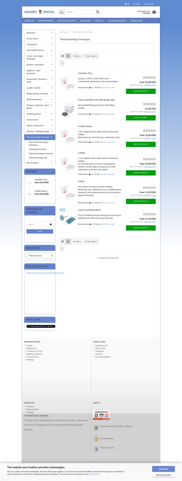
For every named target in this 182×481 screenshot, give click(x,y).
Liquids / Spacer (33, 88)
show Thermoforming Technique (38, 143)
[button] (127, 4)
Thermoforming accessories (41, 153)
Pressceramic (32, 120)
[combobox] (77, 56)
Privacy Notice (94, 474)
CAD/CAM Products (35, 50)
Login (40, 231)
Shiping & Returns (34, 354)
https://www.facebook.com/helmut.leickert (45, 273)
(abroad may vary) (108, 88)
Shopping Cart (101, 345)
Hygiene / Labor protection (33, 71)
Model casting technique (37, 94)
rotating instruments (38, 149)
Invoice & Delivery (66, 21)
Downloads (136, 21)
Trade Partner (45, 21)
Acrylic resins (32, 38)
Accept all (163, 469)
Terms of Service (107, 448)
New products (32, 409)
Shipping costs (43, 425)
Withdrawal (31, 348)
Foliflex (81, 153)
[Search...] (62, 12)
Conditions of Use (34, 351)
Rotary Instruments (35, 125)
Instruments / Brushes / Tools (36, 80)
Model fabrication (34, 99)
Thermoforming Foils (38, 158)
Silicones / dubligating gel (37, 131)
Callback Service (117, 21)
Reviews (30, 406)
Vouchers (85, 21)
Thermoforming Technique (38, 137)
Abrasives (30, 33)
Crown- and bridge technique (34, 57)
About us (29, 21)
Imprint (29, 345)
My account (100, 348)
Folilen (81, 181)
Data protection (107, 438)
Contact (99, 21)
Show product (141, 91)
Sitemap (30, 360)
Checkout (99, 351)
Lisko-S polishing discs (89, 210)
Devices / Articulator (35, 65)
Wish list (149, 4)
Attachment (31, 44)
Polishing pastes (33, 114)
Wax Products (32, 163)
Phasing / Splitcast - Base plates (37, 106)
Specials (30, 412)
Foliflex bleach (85, 126)
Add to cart (141, 118)
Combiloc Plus (85, 73)
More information (163, 475)
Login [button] (137, 4)
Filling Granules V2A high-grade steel (96, 99)
